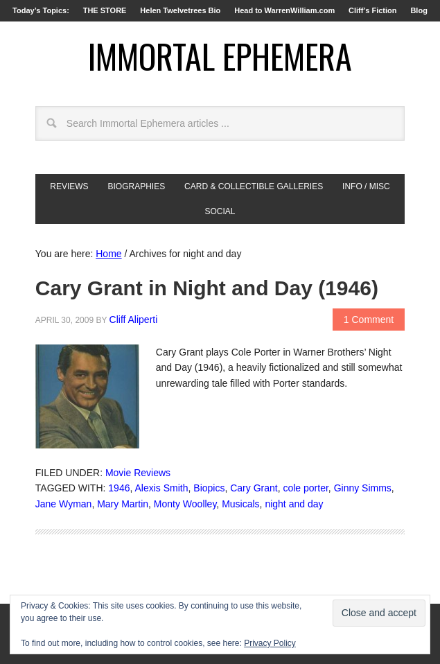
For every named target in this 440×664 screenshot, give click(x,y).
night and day (294, 503)
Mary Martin (122, 503)
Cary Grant (253, 487)
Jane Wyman (63, 503)
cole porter (305, 487)
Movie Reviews (137, 472)
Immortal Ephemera (220, 55)
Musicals (240, 503)
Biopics (209, 487)
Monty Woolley (185, 503)
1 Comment (369, 319)
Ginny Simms (362, 487)
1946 (119, 487)
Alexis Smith (161, 487)
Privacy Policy (270, 643)
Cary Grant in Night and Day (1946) (206, 288)
